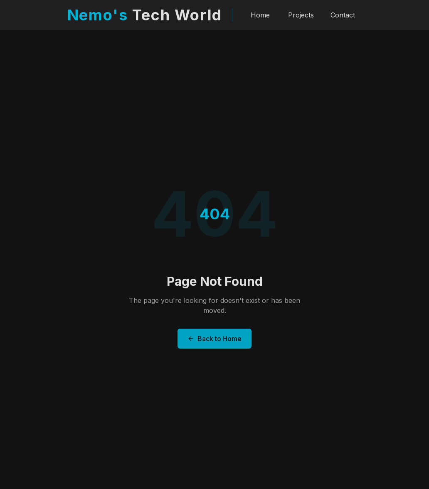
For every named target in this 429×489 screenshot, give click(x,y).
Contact (342, 14)
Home (260, 14)
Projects (301, 14)
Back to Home (214, 338)
